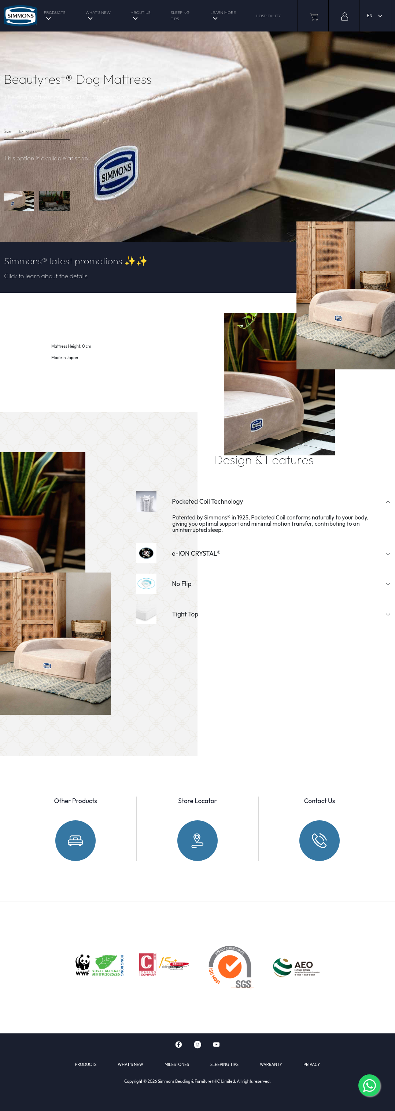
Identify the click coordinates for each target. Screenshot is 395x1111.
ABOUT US (141, 12)
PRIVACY (311, 1064)
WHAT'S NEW (98, 12)
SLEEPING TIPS (180, 15)
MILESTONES (177, 1064)
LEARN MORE (223, 12)
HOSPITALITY (268, 15)
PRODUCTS (55, 12)
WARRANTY (271, 1064)
